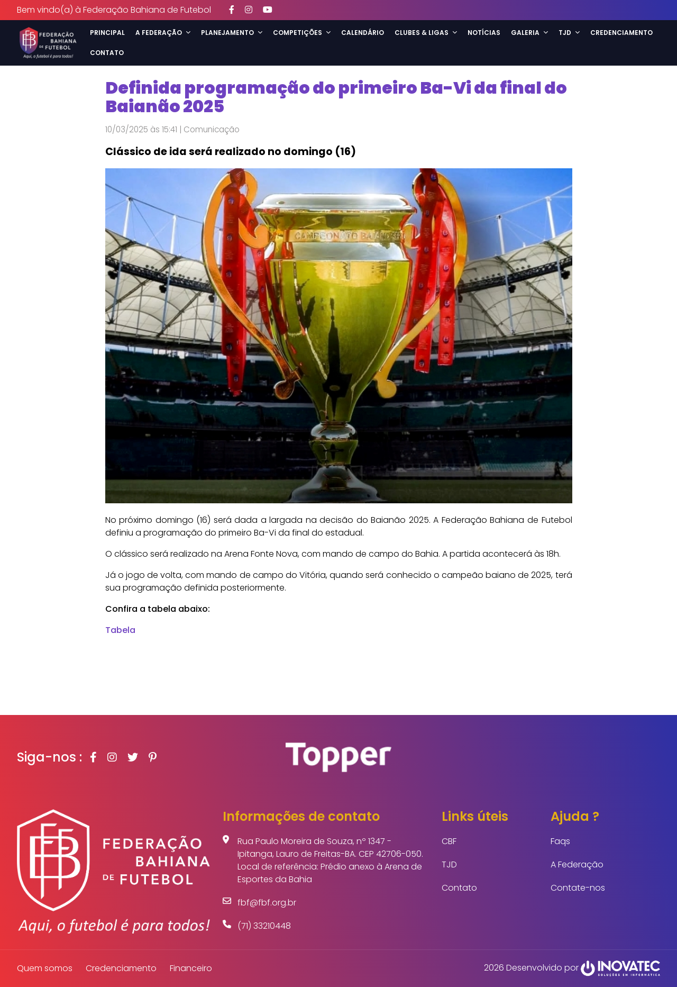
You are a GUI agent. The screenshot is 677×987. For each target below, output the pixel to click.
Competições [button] (302, 32)
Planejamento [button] (231, 32)
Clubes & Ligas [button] (426, 32)
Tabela (120, 630)
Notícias (484, 32)
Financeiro (191, 968)
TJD (449, 864)
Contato (107, 52)
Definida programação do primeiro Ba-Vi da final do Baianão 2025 (336, 97)
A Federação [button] (162, 32)
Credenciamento (621, 32)
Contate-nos (578, 888)
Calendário (362, 32)
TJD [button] (569, 32)
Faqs (560, 841)
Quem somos (44, 968)
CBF (449, 841)
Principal (107, 32)
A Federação (577, 864)
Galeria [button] (529, 32)
